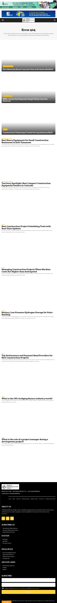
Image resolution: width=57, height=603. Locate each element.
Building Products (7, 96)
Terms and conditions (20, 588)
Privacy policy (35, 588)
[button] (2, 20)
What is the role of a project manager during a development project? (25, 440)
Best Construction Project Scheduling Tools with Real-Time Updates (26, 227)
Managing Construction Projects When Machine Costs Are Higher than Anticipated (26, 270)
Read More (4, 513)
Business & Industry (8, 66)
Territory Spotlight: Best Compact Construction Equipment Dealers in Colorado (26, 184)
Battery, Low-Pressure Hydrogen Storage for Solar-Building (27, 313)
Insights (5, 129)
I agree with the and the (20, 588)
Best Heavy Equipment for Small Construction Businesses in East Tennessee (25, 141)
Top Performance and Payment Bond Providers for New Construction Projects (27, 356)
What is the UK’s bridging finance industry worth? (27, 398)
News (3, 224)
